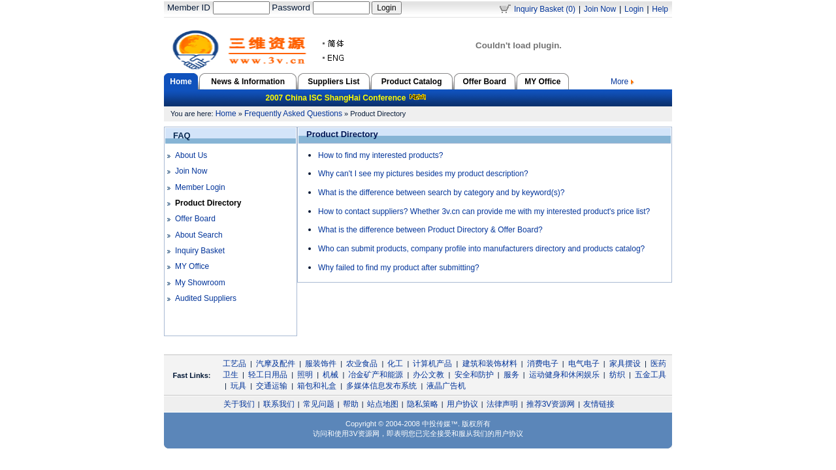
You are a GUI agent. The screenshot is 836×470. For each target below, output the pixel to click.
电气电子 (584, 363)
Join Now (600, 9)
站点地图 (382, 404)
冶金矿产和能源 (375, 374)
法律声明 (502, 404)
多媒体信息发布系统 (381, 385)
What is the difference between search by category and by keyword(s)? (441, 192)
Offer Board (484, 81)
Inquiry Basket (200, 250)
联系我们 (279, 404)
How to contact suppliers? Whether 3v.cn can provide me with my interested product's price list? (484, 211)
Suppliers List (333, 81)
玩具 (238, 385)
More (622, 81)
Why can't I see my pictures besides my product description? (423, 173)
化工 (395, 363)
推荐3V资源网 (550, 404)
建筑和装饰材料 (489, 363)
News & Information (248, 81)
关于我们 (239, 404)
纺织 (617, 374)
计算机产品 (432, 363)
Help (660, 9)
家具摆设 (625, 363)
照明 (305, 374)
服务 (511, 374)
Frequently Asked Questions (293, 113)
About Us (191, 155)
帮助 (351, 404)
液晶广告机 (446, 385)
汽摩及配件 (275, 363)
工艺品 (234, 363)
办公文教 (428, 374)
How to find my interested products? (380, 155)
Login (633, 9)
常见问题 (318, 404)
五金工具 (650, 374)
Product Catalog (411, 81)
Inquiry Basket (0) (544, 9)
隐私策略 (422, 404)
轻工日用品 (267, 374)
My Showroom (200, 282)
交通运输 (271, 385)
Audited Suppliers (205, 298)
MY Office (542, 81)
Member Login (200, 187)
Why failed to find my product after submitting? (398, 267)
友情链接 (599, 404)
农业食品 (362, 363)
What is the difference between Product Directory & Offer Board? (430, 229)
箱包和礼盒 (316, 385)
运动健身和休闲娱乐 (564, 374)
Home (226, 113)
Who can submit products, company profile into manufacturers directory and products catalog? (481, 248)
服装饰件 (320, 363)
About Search (199, 235)
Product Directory (208, 203)
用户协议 (462, 404)
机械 (330, 374)
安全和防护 (474, 374)
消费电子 (542, 363)
